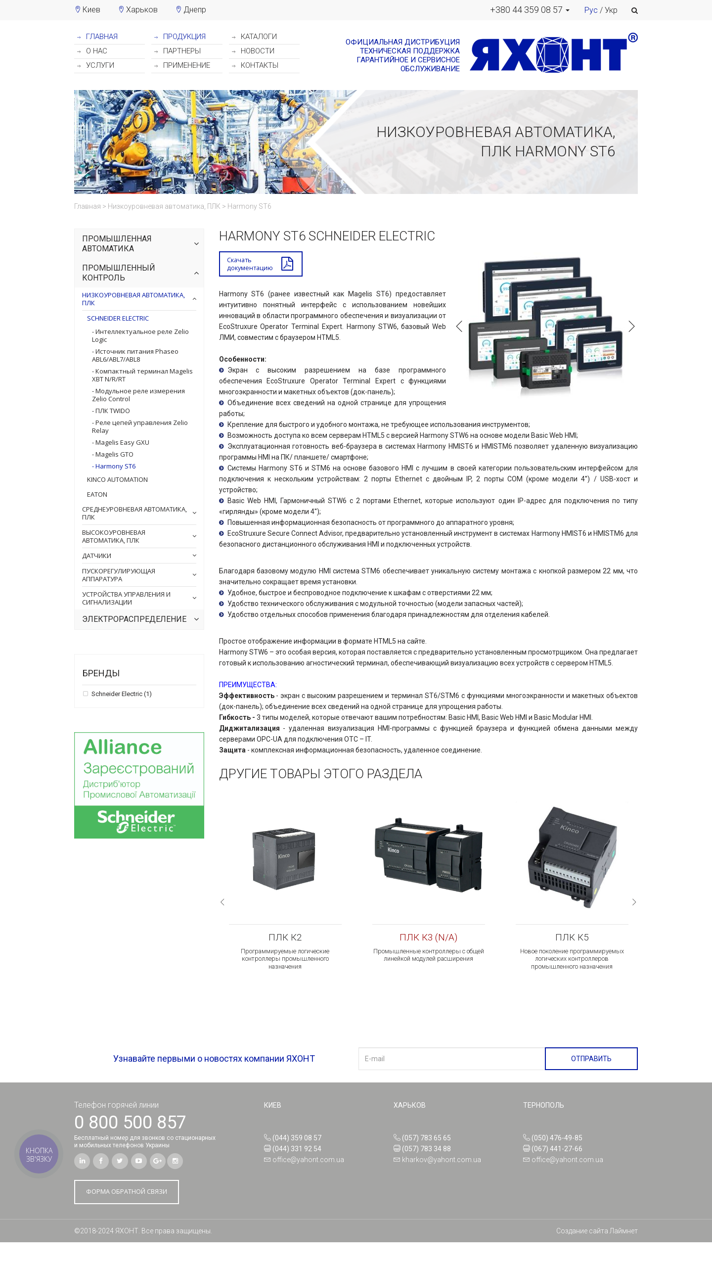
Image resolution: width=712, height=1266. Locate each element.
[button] (530, 10)
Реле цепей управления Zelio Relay (140, 426)
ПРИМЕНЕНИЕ (182, 65)
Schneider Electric (118, 318)
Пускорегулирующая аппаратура (118, 574)
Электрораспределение (134, 619)
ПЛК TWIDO (112, 410)
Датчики (96, 555)
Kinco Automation (117, 479)
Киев (91, 9)
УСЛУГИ (95, 65)
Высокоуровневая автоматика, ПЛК (113, 536)
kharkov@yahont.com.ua (441, 1181)
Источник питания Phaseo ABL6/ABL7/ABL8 (135, 355)
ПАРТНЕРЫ (177, 51)
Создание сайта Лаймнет (597, 1255)
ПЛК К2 (285, 940)
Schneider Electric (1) (121, 694)
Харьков (142, 9)
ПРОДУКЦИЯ (180, 36)
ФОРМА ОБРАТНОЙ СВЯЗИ (132, 1215)
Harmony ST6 (114, 466)
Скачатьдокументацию (251, 265)
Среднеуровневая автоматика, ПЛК (134, 513)
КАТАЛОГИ (254, 36)
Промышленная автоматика (117, 243)
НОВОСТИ (253, 51)
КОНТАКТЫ (255, 65)
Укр (611, 10)
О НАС (92, 51)
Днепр (194, 9)
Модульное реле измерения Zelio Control (138, 394)
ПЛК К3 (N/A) (428, 940)
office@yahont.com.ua (308, 1181)
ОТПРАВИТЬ (591, 1080)
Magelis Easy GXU (121, 442)
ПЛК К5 (572, 940)
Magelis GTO (114, 454)
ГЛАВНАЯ (97, 36)
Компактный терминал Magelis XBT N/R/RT (142, 375)
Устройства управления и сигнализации (126, 598)
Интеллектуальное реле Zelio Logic (140, 335)
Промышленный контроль (118, 272)
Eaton (97, 494)
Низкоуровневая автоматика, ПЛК (133, 298)
